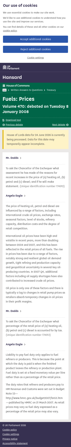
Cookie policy (9, 429)
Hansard (12, 77)
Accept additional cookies (35, 39)
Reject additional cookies (35, 49)
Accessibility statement (15, 443)
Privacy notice (9, 439)
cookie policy (10, 30)
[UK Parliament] (11, 67)
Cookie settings (35, 57)
